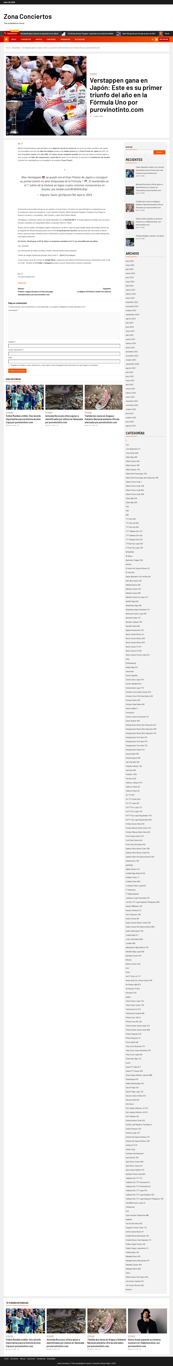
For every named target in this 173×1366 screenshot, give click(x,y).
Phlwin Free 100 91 (133, 1018)
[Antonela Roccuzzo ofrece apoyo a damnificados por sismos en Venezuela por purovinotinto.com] (64, 397)
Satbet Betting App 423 (135, 1083)
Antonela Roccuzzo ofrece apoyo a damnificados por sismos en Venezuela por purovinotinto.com (64, 419)
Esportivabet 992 (132, 754)
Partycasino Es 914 (133, 1009)
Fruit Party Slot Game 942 (136, 844)
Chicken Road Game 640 (135, 704)
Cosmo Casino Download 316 (137, 717)
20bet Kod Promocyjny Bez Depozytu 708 (142, 478)
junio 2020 (130, 422)
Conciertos (26, 39)
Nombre (12, 342)
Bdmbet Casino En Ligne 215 (137, 597)
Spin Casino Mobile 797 (135, 1170)
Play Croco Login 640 (134, 1055)
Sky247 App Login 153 (134, 1092)
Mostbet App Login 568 (135, 952)
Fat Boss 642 (131, 779)
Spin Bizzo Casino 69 (134, 1166)
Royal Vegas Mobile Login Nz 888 (139, 1075)
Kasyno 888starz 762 (134, 906)
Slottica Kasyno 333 (133, 1129)
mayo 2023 (130, 380)
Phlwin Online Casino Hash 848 (138, 1030)
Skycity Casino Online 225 (136, 1096)
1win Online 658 (132, 453)
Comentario (13, 310)
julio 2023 (129, 372)
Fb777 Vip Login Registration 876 (139, 820)
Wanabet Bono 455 (133, 1256)
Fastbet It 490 (131, 774)
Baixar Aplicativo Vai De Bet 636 (138, 577)
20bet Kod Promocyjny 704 (136, 474)
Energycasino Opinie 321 (135, 750)
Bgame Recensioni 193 (135, 630)
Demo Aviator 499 (133, 721)
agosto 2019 (131, 426)
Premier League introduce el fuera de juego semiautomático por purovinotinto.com (41, 291)
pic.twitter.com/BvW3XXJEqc (69, 189)
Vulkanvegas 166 (132, 1252)
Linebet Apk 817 (132, 935)
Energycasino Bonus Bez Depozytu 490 (141, 729)
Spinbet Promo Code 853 (135, 1174)
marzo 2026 (130, 273)
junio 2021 (130, 413)
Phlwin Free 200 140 (134, 1022)
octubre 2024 (131, 310)
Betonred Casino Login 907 (136, 614)
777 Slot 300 (131, 519)
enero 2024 (130, 348)
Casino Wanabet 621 (134, 684)
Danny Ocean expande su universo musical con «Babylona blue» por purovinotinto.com (149, 222)
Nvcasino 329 (131, 993)
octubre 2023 (131, 360)
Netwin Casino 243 (133, 964)
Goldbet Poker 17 (132, 877)
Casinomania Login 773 (135, 688)
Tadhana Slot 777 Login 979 (136, 1191)
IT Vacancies (131, 890)
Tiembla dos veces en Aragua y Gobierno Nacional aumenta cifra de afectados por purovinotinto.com (102, 419)
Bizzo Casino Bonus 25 (135, 634)
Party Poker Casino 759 (135, 1005)
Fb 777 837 (130, 795)
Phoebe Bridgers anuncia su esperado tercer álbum (51, 33)
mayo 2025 (130, 282)
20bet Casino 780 (132, 465)
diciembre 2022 (132, 401)
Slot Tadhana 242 (132, 1116)
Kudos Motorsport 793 (134, 931)
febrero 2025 (131, 294)
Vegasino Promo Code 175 (136, 1228)
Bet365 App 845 (132, 601)
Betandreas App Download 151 (138, 610)
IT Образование (132, 894)
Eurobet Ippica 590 (133, 758)
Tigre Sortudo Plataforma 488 (137, 1215)
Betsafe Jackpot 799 (134, 622)
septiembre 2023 (132, 364)
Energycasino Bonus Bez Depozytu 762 (141, 733)
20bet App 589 (131, 457)
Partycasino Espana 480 (135, 1013)
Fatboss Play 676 (132, 791)
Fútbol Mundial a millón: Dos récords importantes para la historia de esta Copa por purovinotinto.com (23, 419)
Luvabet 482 (130, 943)
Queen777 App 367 (133, 1067)
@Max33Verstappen (67, 255)
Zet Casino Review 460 (135, 1285)
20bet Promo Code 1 (134, 482)
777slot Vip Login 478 (134, 548)
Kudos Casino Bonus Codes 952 (138, 923)
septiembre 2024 (132, 315)
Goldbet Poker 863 (133, 881)
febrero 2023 (131, 393)
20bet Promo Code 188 (135, 486)
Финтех (129, 1289)
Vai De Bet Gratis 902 (134, 1224)
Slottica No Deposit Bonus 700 (138, 1141)
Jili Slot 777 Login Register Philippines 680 (142, 902)
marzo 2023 (130, 389)
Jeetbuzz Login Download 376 (137, 898)
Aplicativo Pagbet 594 (134, 560)
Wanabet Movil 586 (133, 1269)
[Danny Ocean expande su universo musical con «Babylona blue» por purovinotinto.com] (147, 1320)
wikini (128, 1273)
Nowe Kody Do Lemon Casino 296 (139, 980)
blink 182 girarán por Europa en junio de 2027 (150, 33)
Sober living (130, 1149)
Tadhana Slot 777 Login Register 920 (140, 1195)
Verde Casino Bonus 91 (135, 1232)
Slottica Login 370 (133, 1133)
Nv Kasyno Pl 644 (133, 989)
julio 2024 (129, 323)
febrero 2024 (131, 343)
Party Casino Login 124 (135, 1001)
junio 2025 (130, 277)
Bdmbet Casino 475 (133, 589)
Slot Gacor (130, 1104)
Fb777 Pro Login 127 (134, 807)
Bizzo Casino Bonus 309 (135, 643)
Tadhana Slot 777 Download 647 (138, 1186)
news (128, 972)
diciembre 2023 (132, 352)
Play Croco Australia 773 (135, 1046)
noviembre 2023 (132, 356)
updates (129, 1219)
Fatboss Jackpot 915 (134, 783)
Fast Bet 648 (131, 770)
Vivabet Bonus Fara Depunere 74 (138, 1240)
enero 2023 (130, 397)
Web (10, 358)
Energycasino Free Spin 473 (136, 741)
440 (127, 511)
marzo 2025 (130, 290)
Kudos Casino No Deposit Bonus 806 (140, 927)
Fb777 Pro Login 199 (134, 811)
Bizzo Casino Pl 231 (134, 647)
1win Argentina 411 (133, 449)
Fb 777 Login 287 (132, 803)
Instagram (48, 263)
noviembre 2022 (132, 405)
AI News (129, 556)
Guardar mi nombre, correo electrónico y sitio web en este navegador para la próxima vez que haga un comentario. (54, 365)
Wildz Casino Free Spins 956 (137, 1277)
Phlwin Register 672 (133, 1034)
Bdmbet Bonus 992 (133, 585)
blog (127, 659)
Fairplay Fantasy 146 (134, 766)
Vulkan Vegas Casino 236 (135, 1244)
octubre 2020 (131, 418)
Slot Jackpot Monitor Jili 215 (137, 1108)
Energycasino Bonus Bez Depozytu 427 (141, 725)
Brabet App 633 (132, 667)
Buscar (129, 147)
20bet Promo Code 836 (135, 490)
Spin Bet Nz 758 (132, 1158)
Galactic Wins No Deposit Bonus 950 (140, 857)
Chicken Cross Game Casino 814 (138, 692)
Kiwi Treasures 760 (133, 915)
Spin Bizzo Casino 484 (134, 1162)
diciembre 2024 (132, 302)
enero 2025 (130, 298)
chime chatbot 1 (132, 708)
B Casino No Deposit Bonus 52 (138, 568)
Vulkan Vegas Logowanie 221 (137, 1248)
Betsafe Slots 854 (133, 626)
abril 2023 (130, 385)
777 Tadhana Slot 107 (134, 531)
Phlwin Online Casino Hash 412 (138, 1026)
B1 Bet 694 (130, 572)
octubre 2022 (131, 409)
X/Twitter (38, 263)
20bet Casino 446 (132, 461)
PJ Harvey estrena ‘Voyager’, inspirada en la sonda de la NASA (102, 33)
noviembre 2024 (132, 306)
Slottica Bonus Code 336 (135, 1120)
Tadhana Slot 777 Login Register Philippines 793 (144, 1199)
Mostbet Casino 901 (134, 956)
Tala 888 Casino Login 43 (135, 1203)
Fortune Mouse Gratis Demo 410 (138, 828)
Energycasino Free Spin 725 (136, 746)
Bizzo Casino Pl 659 (134, 651)
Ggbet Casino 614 (133, 869)
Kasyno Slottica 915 (133, 910)
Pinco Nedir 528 (132, 1042)
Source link (22, 283)
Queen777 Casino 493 (134, 1071)
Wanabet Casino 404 (134, 1265)
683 (127, 515)
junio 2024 (130, 327)
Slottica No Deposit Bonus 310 (138, 1137)
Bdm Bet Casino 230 (134, 581)
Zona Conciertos (28, 16)
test (127, 1211)
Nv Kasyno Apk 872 (133, 985)
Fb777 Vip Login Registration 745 (139, 816)
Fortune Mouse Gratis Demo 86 (138, 832)
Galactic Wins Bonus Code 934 (137, 853)
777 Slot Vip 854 (132, 523)
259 (127, 507)
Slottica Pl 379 (131, 1145)
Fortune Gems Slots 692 (135, 824)
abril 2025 (130, 286)
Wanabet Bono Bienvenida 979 (137, 1261)
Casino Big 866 (131, 676)
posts (128, 1063)
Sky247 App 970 (132, 1088)
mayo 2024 (130, 331)
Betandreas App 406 (134, 606)
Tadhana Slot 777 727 (134, 1178)
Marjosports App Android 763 (137, 947)
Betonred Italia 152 (133, 618)
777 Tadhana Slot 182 (134, 535)
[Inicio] (6, 39)
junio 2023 (130, 376)
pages (128, 997)
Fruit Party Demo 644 (134, 840)
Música (39, 39)
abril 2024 (130, 335)
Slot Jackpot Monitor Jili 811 (137, 1112)
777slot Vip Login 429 (134, 544)
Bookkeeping (131, 663)
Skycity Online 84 (132, 1100)
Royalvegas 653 (132, 1079)
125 (127, 445)
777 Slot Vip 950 (132, 527)
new (127, 968)
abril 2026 (130, 269)
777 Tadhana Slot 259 (134, 540)
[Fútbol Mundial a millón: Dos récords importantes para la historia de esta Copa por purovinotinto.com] (25, 397)
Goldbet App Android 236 (135, 873)
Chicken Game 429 (133, 700)
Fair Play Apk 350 (132, 762)
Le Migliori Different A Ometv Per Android (87, 290)
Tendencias (65, 39)
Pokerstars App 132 (133, 1059)
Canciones (51, 39)
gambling (129, 865)
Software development (134, 1153)
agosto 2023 (131, 368)
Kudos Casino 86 (132, 919)
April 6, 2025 (84, 195)
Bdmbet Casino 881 (133, 593)
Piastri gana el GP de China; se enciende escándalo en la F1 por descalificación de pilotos (62, 241)
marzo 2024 (130, 339)
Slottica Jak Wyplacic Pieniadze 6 (139, 1125)
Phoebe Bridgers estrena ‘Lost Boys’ (150, 236)
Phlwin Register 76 (133, 1038)
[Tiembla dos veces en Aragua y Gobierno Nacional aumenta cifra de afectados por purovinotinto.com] (103, 397)
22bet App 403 (131, 502)
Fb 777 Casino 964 (133, 799)
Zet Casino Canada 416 (135, 1281)
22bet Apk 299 (131, 498)
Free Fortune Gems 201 (135, 836)
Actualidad (80, 39)
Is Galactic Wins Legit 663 (136, 886)
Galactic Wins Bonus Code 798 (137, 849)
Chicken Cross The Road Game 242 (139, 696)
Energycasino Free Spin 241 (136, 737)
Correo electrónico (16, 350)
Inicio (13, 39)
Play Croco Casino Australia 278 (138, 1050)
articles (129, 564)
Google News (50, 260)
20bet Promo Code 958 (135, 494)
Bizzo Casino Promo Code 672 (138, 655)
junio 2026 (130, 261)
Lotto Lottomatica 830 (134, 939)
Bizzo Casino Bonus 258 (135, 638)
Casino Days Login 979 (135, 680)
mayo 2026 (130, 265)
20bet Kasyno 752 (133, 470)
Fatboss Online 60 (133, 787)
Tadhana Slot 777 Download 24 (138, 1182)
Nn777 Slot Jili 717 (133, 976)
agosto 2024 (131, 319)
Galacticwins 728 (132, 861)
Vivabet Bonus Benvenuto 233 (137, 1236)
